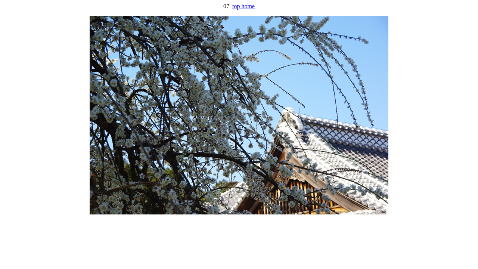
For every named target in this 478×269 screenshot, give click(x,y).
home (248, 6)
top (236, 6)
